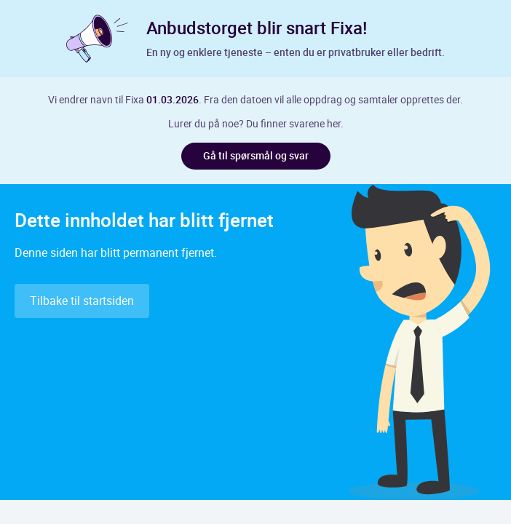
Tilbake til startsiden (82, 301)
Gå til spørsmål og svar (256, 155)
